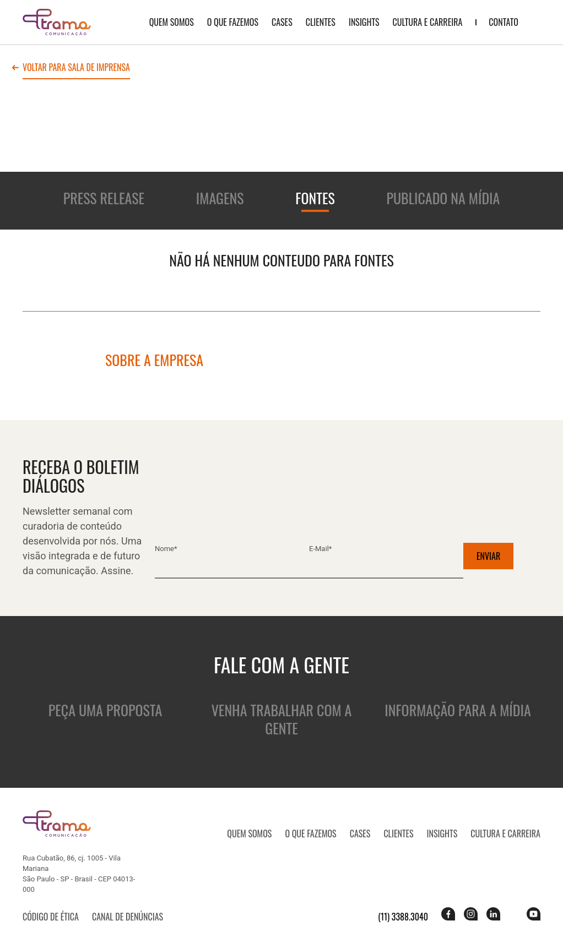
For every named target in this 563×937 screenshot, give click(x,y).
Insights (364, 22)
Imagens (220, 198)
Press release (104, 198)
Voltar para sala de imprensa (76, 68)
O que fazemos (232, 22)
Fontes (315, 198)
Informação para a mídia (457, 710)
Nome (166, 548)
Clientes (320, 22)
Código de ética (51, 916)
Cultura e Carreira (428, 22)
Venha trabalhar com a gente (282, 719)
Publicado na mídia (443, 198)
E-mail (320, 548)
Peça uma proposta (105, 710)
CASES (282, 22)
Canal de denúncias (127, 916)
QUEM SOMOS (171, 22)
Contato (503, 22)
